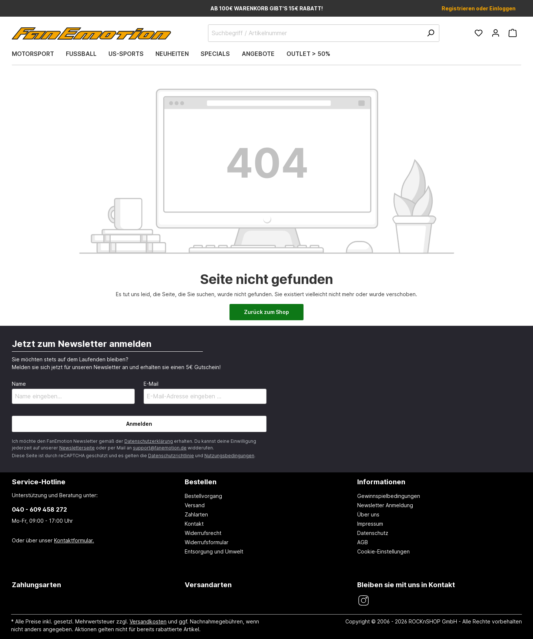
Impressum (370, 524)
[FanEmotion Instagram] (363, 601)
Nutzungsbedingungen (229, 455)
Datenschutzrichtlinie (171, 455)
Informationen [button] (381, 482)
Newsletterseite (77, 448)
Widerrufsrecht (203, 533)
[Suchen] (430, 33)
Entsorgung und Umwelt (214, 551)
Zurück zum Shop (266, 312)
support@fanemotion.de (160, 448)
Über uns (368, 514)
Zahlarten (196, 514)
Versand (195, 505)
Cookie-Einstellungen (383, 551)
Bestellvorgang (203, 496)
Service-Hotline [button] (39, 482)
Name (19, 384)
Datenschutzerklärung (148, 441)
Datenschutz (372, 533)
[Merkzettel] (478, 33)
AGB (362, 542)
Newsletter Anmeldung (385, 505)
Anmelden (139, 424)
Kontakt (194, 524)
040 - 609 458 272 (39, 509)
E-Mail (151, 384)
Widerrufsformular (206, 542)
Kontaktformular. (74, 540)
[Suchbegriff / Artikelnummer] (323, 33)
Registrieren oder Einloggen (479, 8)
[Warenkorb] (512, 33)
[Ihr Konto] (495, 33)
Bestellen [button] (201, 482)
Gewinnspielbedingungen (388, 496)
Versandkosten (148, 621)
